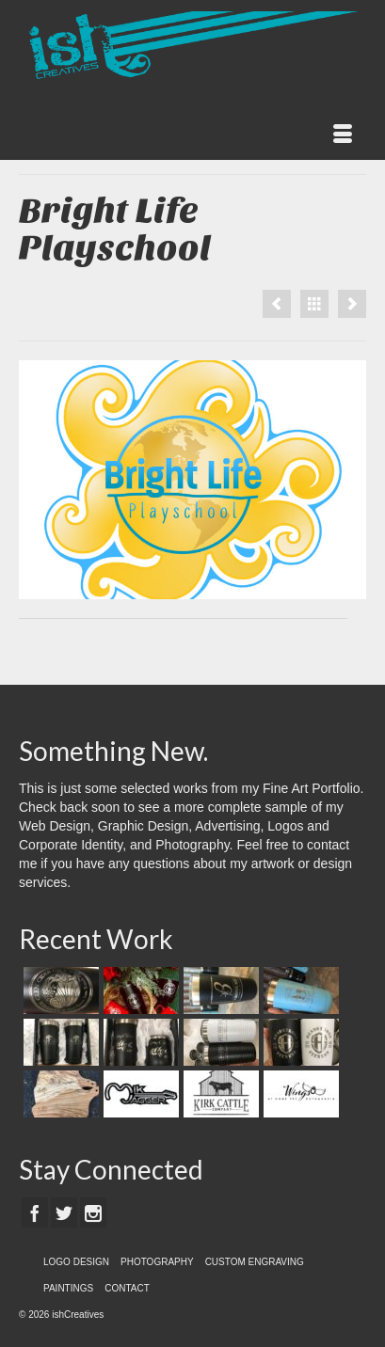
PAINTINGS (68, 1288)
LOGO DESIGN (76, 1262)
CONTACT (127, 1288)
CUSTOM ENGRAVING (254, 1262)
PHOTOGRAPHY (157, 1262)
